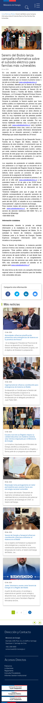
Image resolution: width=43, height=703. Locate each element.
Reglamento (8, 671)
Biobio (13, 14)
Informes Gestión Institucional (15, 675)
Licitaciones (8, 668)
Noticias (8, 14)
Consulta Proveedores (12, 673)
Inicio (3, 14)
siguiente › (29, 612)
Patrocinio (8, 666)
